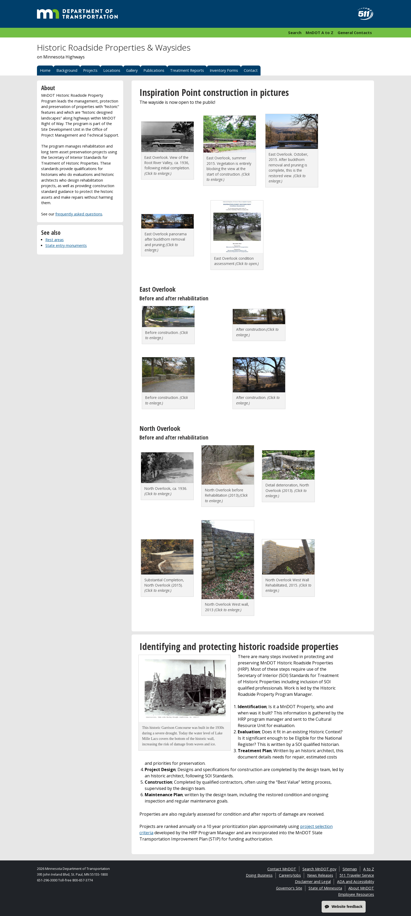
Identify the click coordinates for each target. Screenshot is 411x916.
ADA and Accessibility (355, 881)
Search (294, 32)
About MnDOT (361, 888)
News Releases (320, 875)
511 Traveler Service (356, 875)
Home (45, 70)
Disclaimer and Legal (313, 881)
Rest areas (54, 239)
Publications (153, 70)
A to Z (368, 868)
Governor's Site (289, 888)
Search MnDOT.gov (319, 868)
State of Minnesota (325, 888)
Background (66, 70)
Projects (90, 70)
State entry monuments (66, 245)
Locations (111, 70)
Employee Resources (356, 894)
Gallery (132, 70)
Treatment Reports (187, 70)
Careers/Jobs (290, 875)
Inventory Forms (224, 70)
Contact (251, 70)
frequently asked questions (78, 214)
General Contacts (355, 32)
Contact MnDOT (281, 868)
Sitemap (350, 868)
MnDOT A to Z (319, 32)
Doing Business (259, 875)
